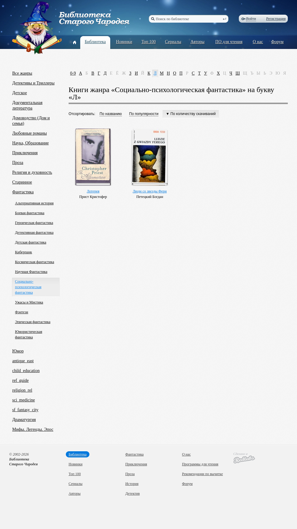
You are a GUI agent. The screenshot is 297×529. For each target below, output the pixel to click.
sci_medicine (23, 400)
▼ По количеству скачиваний (191, 114)
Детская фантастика (30, 242)
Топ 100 (148, 41)
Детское (19, 93)
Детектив (132, 493)
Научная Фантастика (31, 272)
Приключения (25, 153)
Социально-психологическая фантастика (28, 287)
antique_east (23, 361)
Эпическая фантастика (32, 322)
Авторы (197, 41)
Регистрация (276, 19)
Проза (17, 162)
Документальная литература (27, 105)
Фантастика (23, 192)
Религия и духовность (32, 172)
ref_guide (20, 380)
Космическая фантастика (34, 262)
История (131, 484)
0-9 (73, 73)
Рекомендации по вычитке (202, 474)
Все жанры (22, 73)
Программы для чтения (200, 464)
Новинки (124, 41)
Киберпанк (23, 252)
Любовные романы (29, 133)
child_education (25, 370)
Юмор (18, 351)
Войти (251, 19)
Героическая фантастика (34, 223)
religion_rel (22, 390)
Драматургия (24, 419)
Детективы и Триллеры (33, 83)
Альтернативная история (34, 203)
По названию (111, 114)
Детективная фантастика (34, 232)
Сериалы (173, 41)
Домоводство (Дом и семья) (31, 121)
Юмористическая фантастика (28, 334)
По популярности (144, 114)
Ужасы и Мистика (29, 302)
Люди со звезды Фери (150, 191)
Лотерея (93, 191)
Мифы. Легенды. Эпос (32, 429)
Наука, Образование (30, 143)
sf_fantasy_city (25, 410)
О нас (258, 41)
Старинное (22, 182)
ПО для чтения (228, 41)
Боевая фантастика (29, 213)
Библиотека (95, 41)
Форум (277, 41)
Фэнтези (21, 312)
